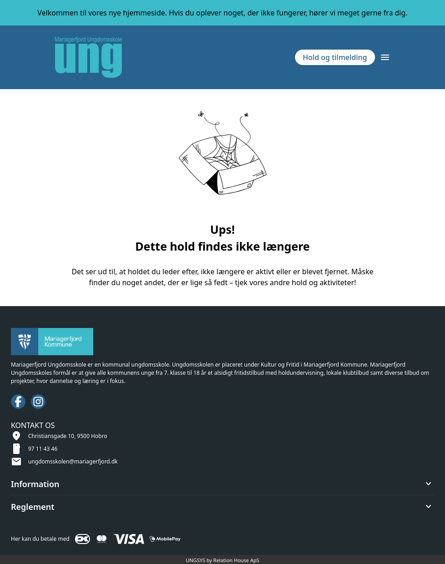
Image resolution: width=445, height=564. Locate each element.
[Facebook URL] (18, 401)
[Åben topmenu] (385, 57)
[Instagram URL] (38, 401)
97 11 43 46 (42, 449)
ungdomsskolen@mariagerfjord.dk (73, 461)
